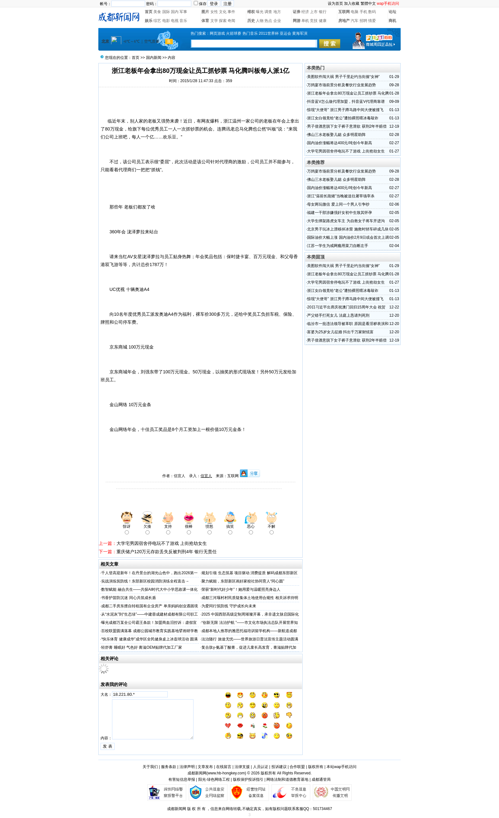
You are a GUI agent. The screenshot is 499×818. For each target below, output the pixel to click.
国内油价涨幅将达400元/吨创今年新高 (339, 143)
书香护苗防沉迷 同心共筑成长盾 (128, 598)
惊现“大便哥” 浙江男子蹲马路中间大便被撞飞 (345, 110)
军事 (183, 12)
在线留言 (223, 767)
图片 (205, 12)
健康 (323, 20)
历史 (251, 20)
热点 (268, 20)
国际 (166, 12)
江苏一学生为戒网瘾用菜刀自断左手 (337, 245)
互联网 (344, 12)
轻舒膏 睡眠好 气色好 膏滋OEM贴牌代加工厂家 (141, 647)
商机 (392, 20)
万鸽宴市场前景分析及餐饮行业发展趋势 (341, 85)
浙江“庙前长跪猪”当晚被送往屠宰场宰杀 (341, 196)
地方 (277, 12)
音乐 (183, 20)
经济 (305, 12)
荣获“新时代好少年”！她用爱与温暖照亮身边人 (240, 589)
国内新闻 (153, 57)
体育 (205, 20)
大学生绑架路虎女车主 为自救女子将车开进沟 (345, 221)
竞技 (314, 20)
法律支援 (242, 767)
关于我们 (150, 767)
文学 (214, 20)
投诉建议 (279, 767)
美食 (157, 12)
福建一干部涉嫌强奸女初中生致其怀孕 (339, 212)
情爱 (372, 20)
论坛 (392, 12)
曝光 (260, 12)
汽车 (354, 20)
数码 (372, 12)
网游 (296, 20)
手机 (363, 12)
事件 (231, 12)
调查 (268, 12)
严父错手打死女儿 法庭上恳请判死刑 (338, 315)
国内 (175, 12)
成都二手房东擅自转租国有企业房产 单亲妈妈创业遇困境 (149, 606)
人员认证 (260, 767)
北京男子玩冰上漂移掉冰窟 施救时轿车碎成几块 (347, 229)
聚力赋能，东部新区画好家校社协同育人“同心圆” (242, 581)
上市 (314, 12)
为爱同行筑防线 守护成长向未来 (228, 606)
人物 (260, 20)
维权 (251, 12)
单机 (305, 20)
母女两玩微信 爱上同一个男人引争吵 (338, 204)
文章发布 (205, 767)
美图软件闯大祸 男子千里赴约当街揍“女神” (343, 76)
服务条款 (168, 767)
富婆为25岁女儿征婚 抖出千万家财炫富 (340, 332)
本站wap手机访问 (341, 767)
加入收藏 (351, 3)
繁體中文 (368, 3)
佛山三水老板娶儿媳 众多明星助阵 (336, 134)
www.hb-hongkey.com (226, 773)
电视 (175, 20)
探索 (223, 20)
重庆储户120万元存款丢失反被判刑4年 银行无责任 (166, 551)
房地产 (344, 20)
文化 (223, 12)
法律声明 (187, 767)
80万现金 (114, 128)
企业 (277, 20)
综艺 (157, 20)
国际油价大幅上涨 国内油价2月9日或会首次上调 (348, 237)
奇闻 (231, 20)
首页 (148, 12)
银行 (323, 12)
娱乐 (148, 20)
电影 (166, 20)
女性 (214, 12)
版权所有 (315, 767)
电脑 (354, 12)
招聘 (363, 20)
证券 (296, 12)
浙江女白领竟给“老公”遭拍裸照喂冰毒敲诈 (342, 118)
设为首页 (335, 3)
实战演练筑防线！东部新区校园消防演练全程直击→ (145, 581)
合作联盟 (297, 767)
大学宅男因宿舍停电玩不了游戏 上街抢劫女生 (161, 543)
